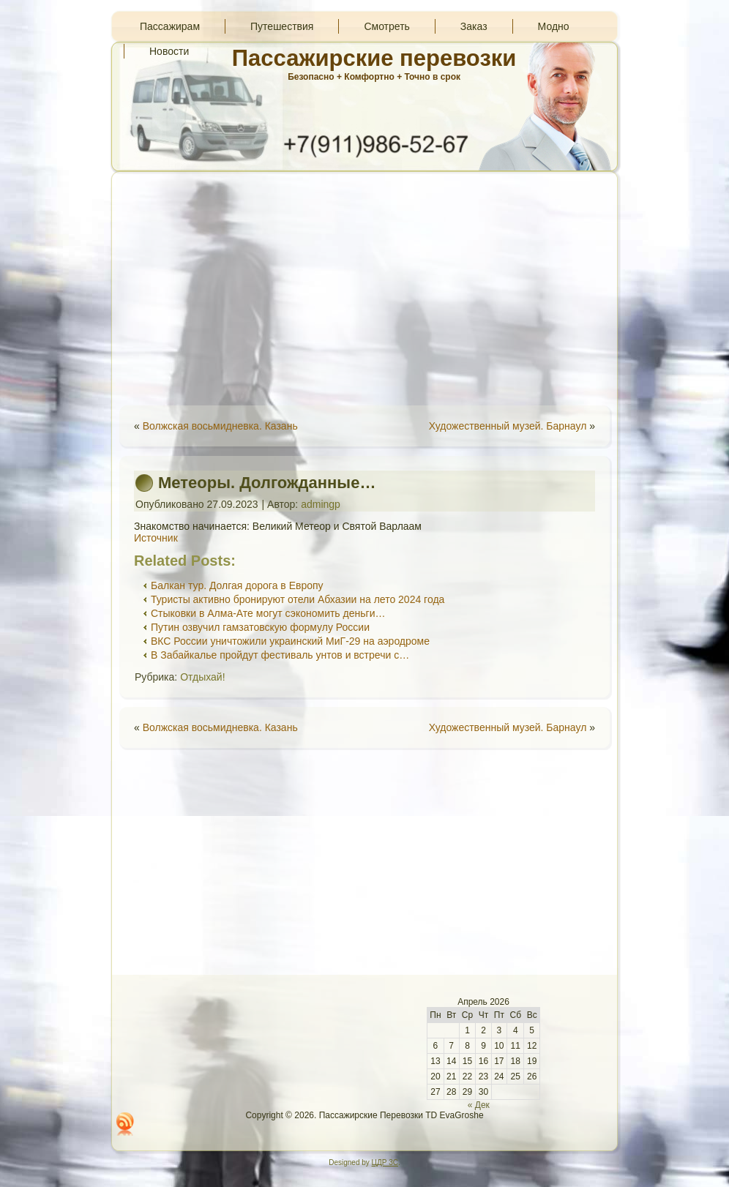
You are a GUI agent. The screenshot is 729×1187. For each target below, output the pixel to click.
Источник (156, 538)
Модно (553, 26)
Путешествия (281, 26)
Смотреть (386, 26)
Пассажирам (170, 26)
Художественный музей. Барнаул (508, 426)
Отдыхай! (202, 677)
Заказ (473, 26)
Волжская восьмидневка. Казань (220, 426)
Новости (169, 51)
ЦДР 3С (385, 1162)
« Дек (479, 1105)
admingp (320, 504)
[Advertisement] (364, 288)
